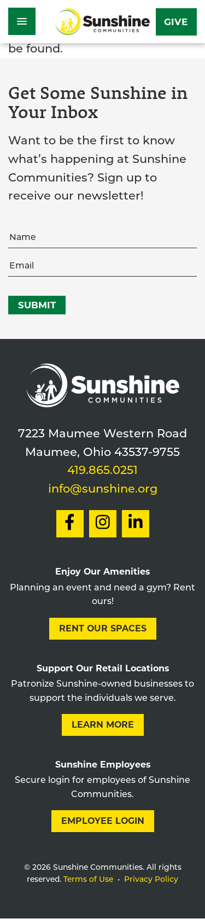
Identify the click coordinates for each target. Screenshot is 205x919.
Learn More (103, 724)
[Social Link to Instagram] (102, 523)
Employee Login (102, 821)
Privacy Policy (151, 879)
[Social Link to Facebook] (70, 523)
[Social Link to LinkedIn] (135, 523)
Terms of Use (88, 879)
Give (176, 21)
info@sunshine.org (102, 489)
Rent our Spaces (103, 628)
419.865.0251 (102, 471)
